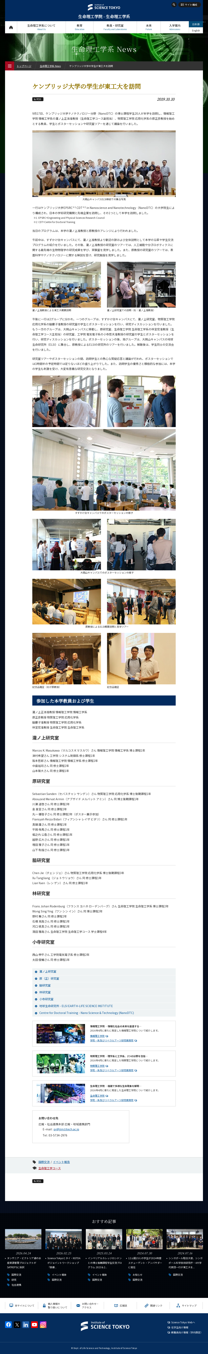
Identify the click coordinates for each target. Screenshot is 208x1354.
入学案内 (175, 27)
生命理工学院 (97, 1095)
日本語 (196, 24)
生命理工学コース (49, 1168)
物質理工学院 (97, 1065)
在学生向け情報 (179, 1327)
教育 (79, 27)
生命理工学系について (41, 27)
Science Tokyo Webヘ (183, 1322)
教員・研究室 (115, 27)
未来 (149, 27)
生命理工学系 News (50, 66)
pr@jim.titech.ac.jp (66, 1129)
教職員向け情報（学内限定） (187, 1332)
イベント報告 (61, 1162)
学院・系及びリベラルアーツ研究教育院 (111, 1040)
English (196, 30)
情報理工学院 (97, 1036)
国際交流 (44, 1162)
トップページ (11, 27)
